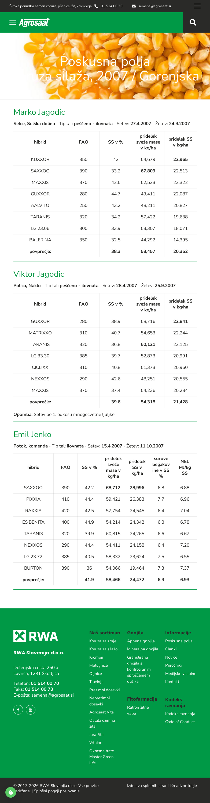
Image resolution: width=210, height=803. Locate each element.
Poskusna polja (179, 641)
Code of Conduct (180, 721)
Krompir (96, 657)
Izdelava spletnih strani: (148, 785)
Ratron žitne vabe (138, 710)
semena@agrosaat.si (52, 695)
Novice (171, 657)
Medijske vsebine (180, 673)
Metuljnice (98, 665)
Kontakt (172, 681)
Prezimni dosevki (104, 690)
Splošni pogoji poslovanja (57, 791)
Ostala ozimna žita (102, 723)
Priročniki (173, 665)
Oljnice (95, 673)
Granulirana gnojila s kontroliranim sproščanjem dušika (139, 669)
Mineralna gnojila (142, 649)
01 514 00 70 (45, 683)
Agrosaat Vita (101, 712)
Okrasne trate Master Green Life (101, 757)
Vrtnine (95, 742)
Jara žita (96, 734)
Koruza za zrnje (102, 641)
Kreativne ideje (183, 785)
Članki (170, 649)
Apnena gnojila (141, 641)
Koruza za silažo (103, 649)
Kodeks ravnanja (180, 713)
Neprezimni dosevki (99, 701)
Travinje (96, 681)
